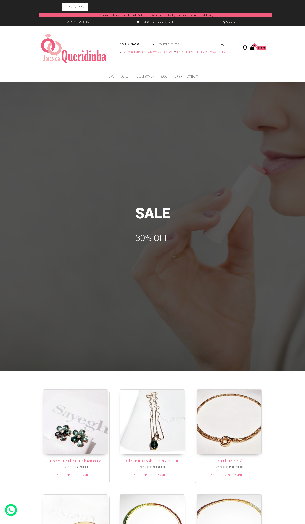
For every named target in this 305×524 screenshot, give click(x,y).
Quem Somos (145, 76)
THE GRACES (201, 52)
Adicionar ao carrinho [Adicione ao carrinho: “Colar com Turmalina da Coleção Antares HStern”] (152, 475)
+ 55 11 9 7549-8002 (78, 22)
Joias (177, 76)
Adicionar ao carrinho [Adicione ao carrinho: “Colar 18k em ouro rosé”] (229, 475)
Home (110, 76)
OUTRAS (222, 52)
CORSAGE (169, 52)
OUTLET (125, 76)
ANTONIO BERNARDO (134, 52)
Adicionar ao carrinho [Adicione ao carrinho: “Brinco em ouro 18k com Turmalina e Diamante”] (75, 475)
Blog (163, 76)
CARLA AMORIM (154, 52)
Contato (192, 76)
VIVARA (213, 52)
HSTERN (189, 52)
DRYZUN (180, 52)
